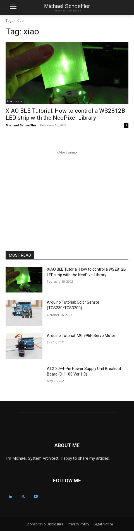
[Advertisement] (67, 190)
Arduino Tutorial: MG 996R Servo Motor (81, 335)
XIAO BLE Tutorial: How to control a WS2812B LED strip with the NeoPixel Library (65, 114)
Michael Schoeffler (21, 125)
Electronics (15, 101)
